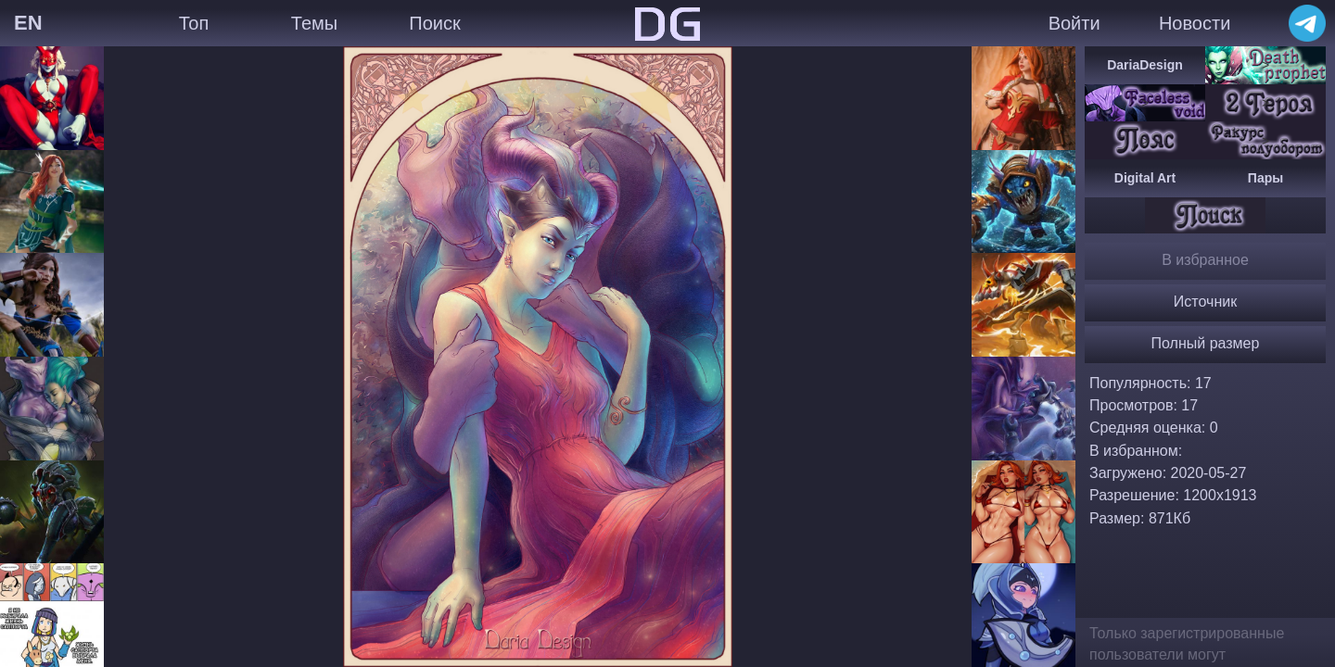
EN (28, 22)
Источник (1205, 301)
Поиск (434, 23)
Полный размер (1205, 343)
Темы (314, 23)
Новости (1194, 23)
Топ (194, 23)
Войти (1074, 23)
